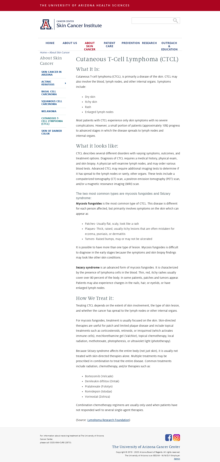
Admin (177, 459)
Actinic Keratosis (47, 83)
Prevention (130, 43)
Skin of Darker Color (51, 132)
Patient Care (109, 44)
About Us (70, 43)
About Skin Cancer (89, 45)
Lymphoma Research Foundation (108, 420)
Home (50, 43)
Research (149, 43)
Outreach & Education (169, 45)
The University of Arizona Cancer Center (146, 447)
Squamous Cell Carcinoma (51, 103)
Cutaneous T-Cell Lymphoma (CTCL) (52, 121)
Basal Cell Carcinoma (49, 93)
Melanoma (48, 111)
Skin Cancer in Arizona (51, 73)
